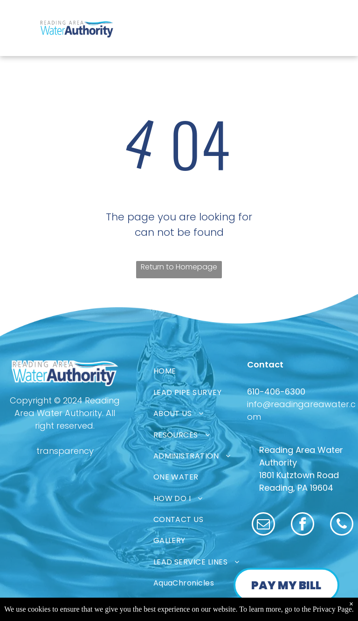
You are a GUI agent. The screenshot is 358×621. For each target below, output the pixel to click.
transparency (65, 451)
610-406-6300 (276, 391)
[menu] (20, 18)
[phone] (341, 525)
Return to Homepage (179, 266)
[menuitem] (208, 370)
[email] (263, 525)
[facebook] (302, 525)
